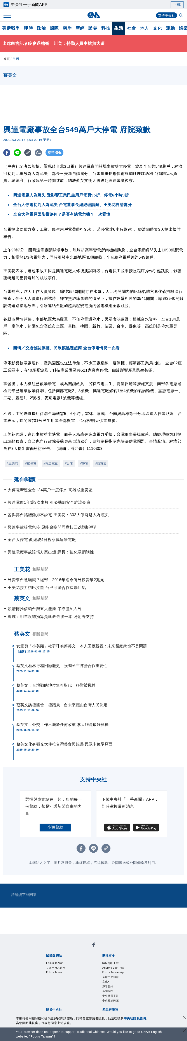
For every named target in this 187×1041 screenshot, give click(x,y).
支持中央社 (166, 15)
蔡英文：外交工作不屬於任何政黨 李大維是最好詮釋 (62, 724)
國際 (54, 28)
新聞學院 (109, 997)
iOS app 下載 (113, 963)
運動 (170, 28)
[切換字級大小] (40, 152)
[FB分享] (7, 152)
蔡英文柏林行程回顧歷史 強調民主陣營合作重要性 (61, 666)
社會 (131, 28)
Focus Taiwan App (117, 974)
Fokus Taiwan (57, 974)
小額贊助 (55, 827)
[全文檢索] (181, 15)
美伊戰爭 (11, 28)
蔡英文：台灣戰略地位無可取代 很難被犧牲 (56, 685)
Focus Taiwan (57, 963)
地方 (144, 28)
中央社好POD (113, 1008)
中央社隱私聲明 (135, 1018)
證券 (92, 28)
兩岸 (67, 28)
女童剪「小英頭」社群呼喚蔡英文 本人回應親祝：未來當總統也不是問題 (81, 646)
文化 (157, 28)
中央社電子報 (113, 1003)
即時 (28, 28)
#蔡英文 (101, 463)
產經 (79, 28)
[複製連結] (29, 152)
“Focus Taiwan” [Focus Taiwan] (41, 1036)
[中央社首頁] (93, 15)
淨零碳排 (109, 991)
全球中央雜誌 (113, 980)
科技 (105, 28)
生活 (118, 28)
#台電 (69, 463)
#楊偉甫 (31, 463)
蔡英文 (22, 634)
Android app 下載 (116, 969)
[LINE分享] (18, 152)
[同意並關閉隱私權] (184, 1017)
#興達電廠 (51, 463)
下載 (177, 4)
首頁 (6, 59)
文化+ (107, 986)
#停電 (84, 463)
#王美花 (12, 463)
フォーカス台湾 (59, 969)
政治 (41, 28)
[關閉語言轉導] (184, 1031)
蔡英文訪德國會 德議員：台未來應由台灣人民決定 (61, 705)
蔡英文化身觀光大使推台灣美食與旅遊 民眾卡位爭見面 (64, 744)
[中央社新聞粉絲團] (93, 946)
